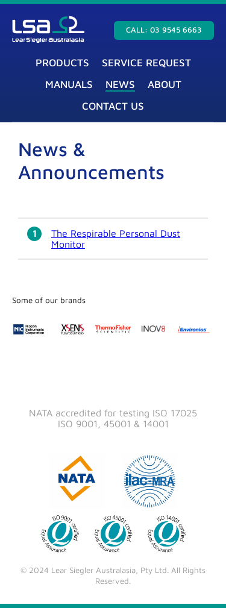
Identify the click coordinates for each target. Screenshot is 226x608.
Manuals (69, 84)
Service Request (146, 63)
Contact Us (113, 106)
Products (62, 63)
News (120, 84)
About (164, 84)
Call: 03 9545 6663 (164, 29)
